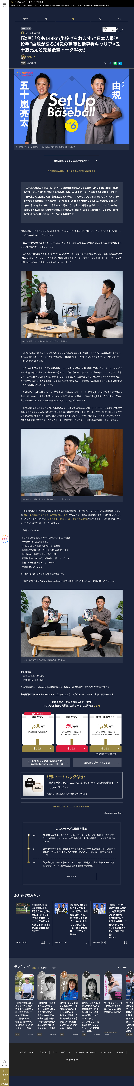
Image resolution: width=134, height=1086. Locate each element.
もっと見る (71, 876)
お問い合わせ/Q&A (27, 1052)
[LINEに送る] (115, 63)
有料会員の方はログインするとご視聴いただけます (71, 170)
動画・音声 (21, 2)
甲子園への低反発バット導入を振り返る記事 (66, 518)
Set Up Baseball (33, 33)
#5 (46, 19)
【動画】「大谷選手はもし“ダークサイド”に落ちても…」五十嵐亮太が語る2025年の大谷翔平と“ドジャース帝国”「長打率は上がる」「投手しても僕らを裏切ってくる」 (74, 838)
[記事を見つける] (4, 1063)
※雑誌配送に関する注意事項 (105, 754)
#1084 (18, 942)
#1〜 (25, 19)
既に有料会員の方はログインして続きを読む (71, 806)
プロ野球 (39, 2)
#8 (119, 19)
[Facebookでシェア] (110, 63)
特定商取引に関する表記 (85, 1052)
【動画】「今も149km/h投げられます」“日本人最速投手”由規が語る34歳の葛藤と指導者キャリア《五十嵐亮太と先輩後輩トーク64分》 (73, 864)
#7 (100, 19)
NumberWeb (106, 1052)
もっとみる (122, 967)
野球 (30, 2)
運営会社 (120, 1052)
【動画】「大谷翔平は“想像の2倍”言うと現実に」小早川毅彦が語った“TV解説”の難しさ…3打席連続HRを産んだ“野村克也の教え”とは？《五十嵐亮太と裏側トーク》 (74, 852)
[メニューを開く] (4, 4)
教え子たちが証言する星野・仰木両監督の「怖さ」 (46, 514)
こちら (96, 705)
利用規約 (43, 1052)
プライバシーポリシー (61, 1052)
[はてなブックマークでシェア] (120, 63)
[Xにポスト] (105, 63)
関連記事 (130, 1074)
